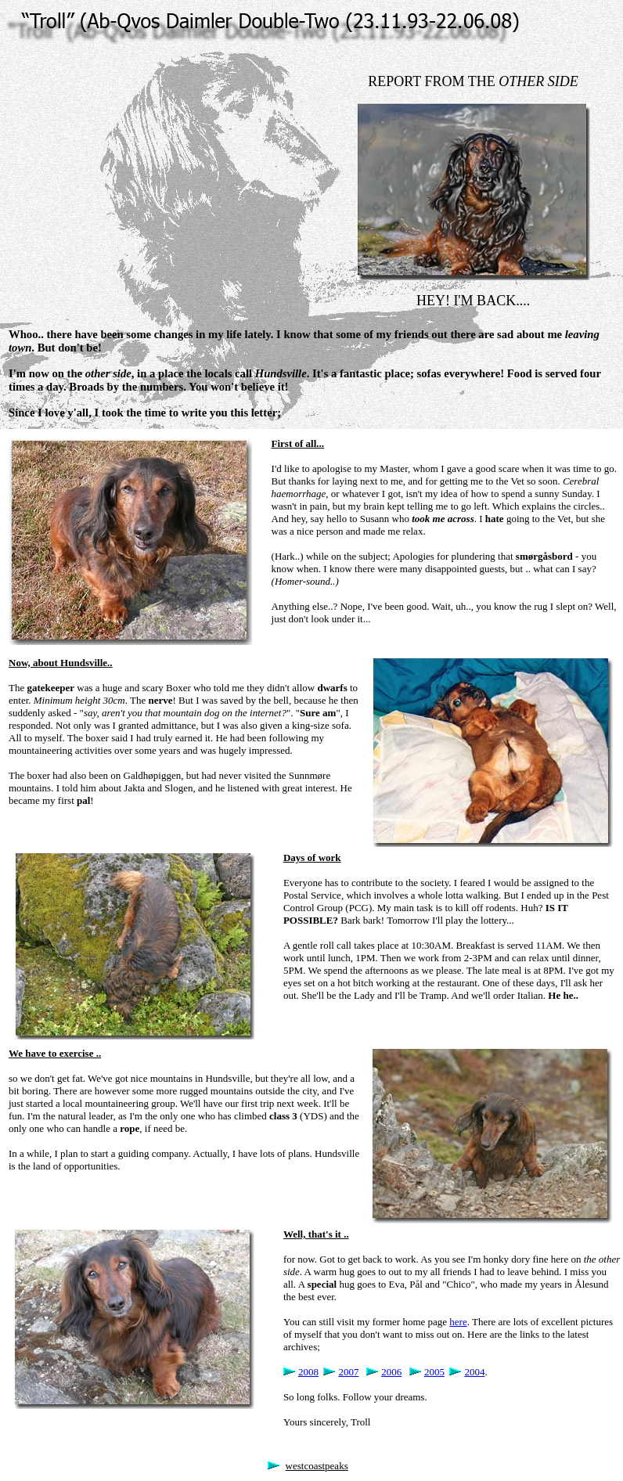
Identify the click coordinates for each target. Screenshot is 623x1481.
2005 (434, 1372)
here (457, 1322)
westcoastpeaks (317, 1466)
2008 (308, 1372)
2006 (391, 1372)
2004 (474, 1372)
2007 (348, 1372)
